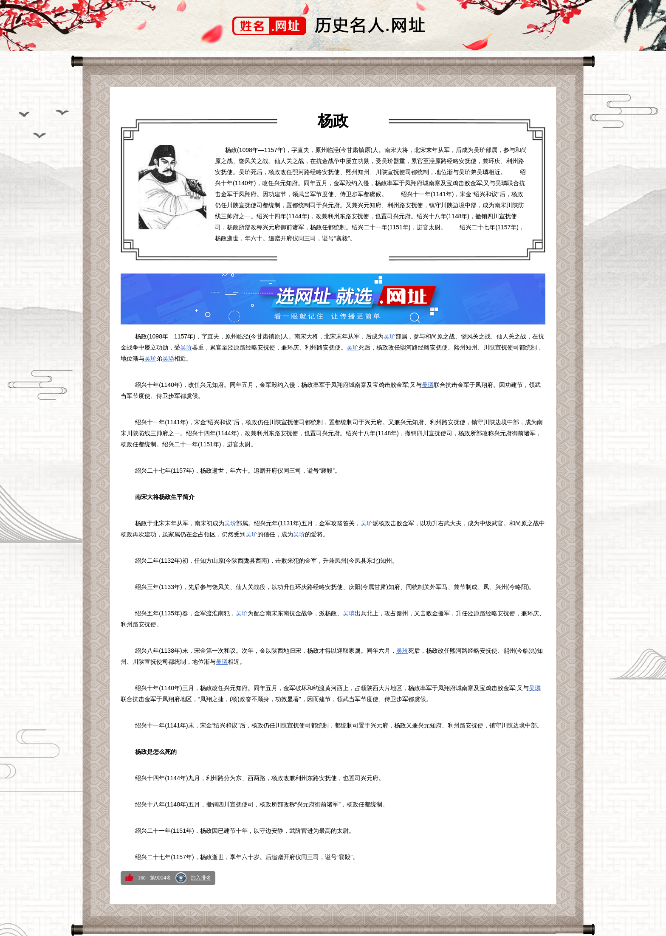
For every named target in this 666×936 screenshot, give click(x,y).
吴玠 (389, 336)
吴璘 (168, 358)
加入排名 (201, 878)
